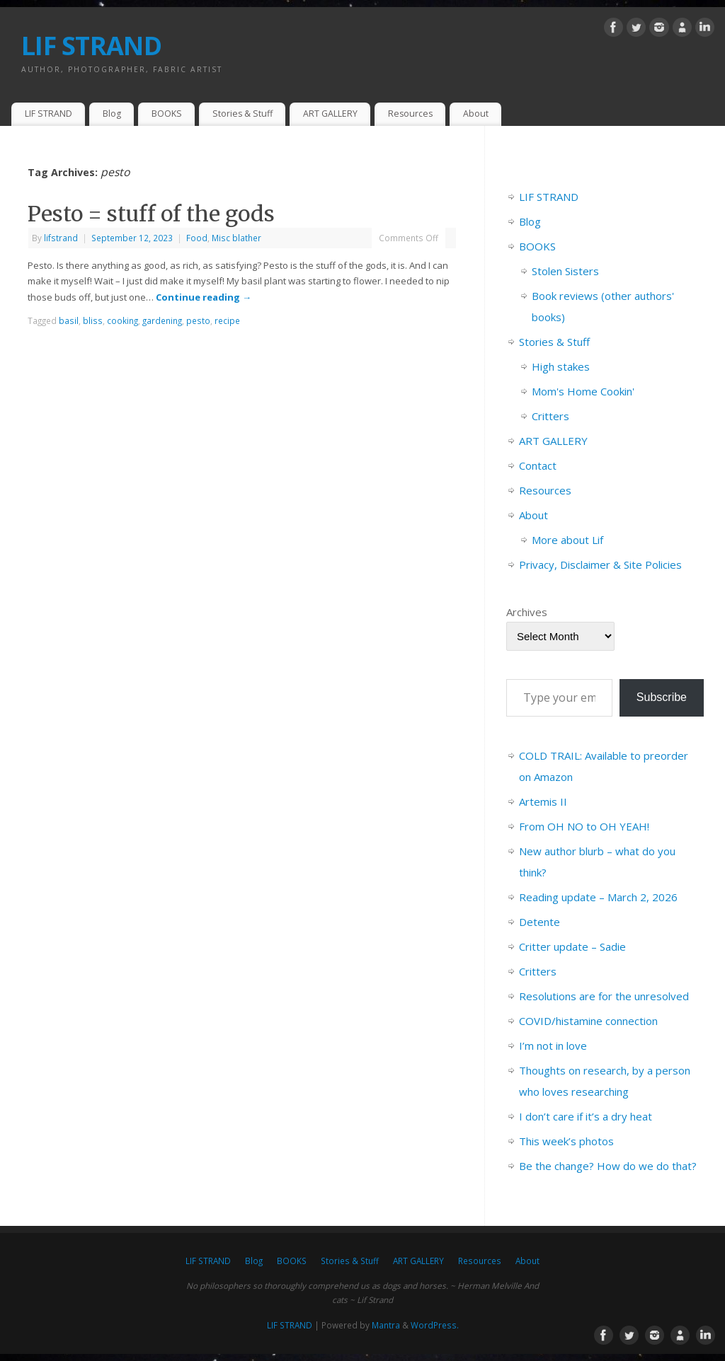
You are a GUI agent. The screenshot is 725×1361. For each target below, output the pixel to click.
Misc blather (236, 237)
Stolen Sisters (565, 271)
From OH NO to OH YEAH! (584, 826)
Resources (410, 114)
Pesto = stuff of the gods (151, 213)
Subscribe (661, 697)
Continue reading (203, 297)
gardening (162, 320)
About (476, 114)
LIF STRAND (91, 45)
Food (196, 237)
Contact (537, 465)
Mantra (386, 1325)
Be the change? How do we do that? (608, 1166)
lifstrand (61, 237)
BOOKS (167, 114)
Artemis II (543, 801)
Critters (550, 416)
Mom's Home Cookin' (583, 391)
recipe (227, 320)
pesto (198, 320)
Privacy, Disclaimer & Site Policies (600, 564)
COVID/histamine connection (588, 1021)
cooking (122, 320)
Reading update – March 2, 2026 (598, 897)
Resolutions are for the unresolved (604, 996)
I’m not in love (553, 1045)
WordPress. (435, 1325)
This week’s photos (566, 1141)
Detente (539, 922)
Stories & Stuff (242, 114)
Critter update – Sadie (572, 946)
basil (69, 320)
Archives (526, 612)
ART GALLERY (330, 114)
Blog (112, 114)
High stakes (561, 366)
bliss (93, 320)
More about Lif (567, 540)
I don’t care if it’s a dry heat (585, 1116)
